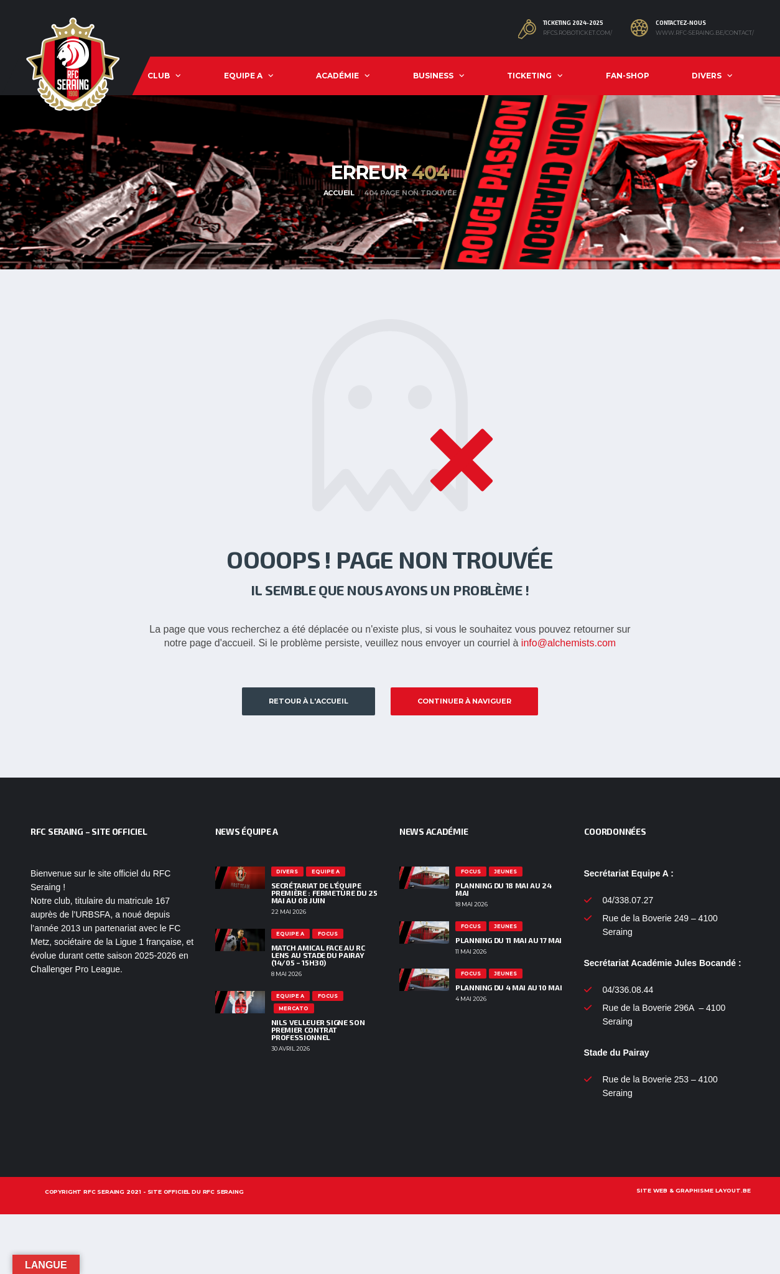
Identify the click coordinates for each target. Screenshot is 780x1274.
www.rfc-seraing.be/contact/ (705, 33)
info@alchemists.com (568, 643)
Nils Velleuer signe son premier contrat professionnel (318, 1029)
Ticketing (529, 75)
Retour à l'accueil (308, 701)
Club (158, 75)
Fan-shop (627, 75)
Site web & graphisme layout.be (693, 1190)
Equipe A (243, 75)
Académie (337, 75)
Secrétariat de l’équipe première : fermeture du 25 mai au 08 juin (324, 892)
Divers (707, 75)
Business (433, 75)
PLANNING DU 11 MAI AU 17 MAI (508, 940)
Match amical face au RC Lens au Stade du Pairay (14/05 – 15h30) (318, 955)
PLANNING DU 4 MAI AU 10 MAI (508, 987)
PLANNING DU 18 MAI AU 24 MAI (503, 889)
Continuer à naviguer (464, 701)
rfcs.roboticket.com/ (577, 33)
